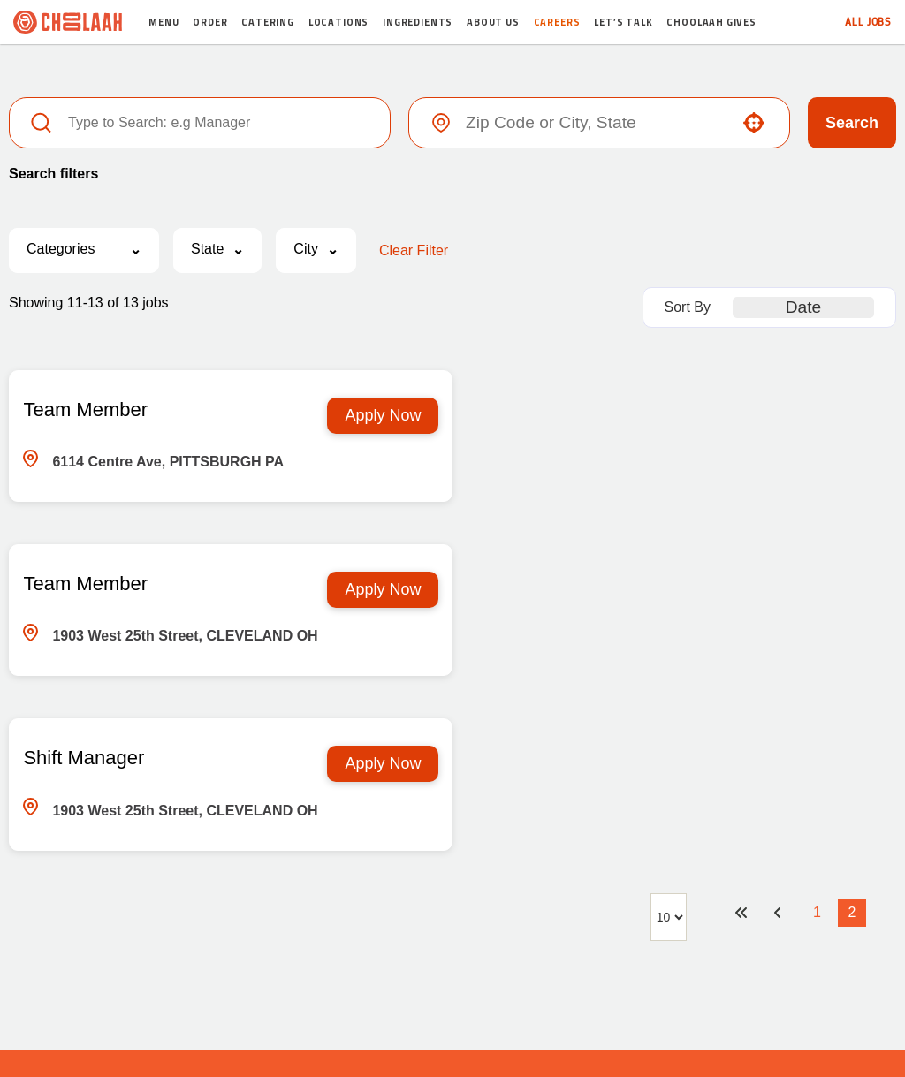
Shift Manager (83, 584)
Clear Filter (413, 250)
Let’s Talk (623, 22)
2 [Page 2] (852, 739)
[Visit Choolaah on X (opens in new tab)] (429, 930)
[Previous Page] (779, 739)
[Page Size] (668, 744)
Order (210, 22)
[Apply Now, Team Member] (361, 416)
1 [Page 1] (817, 739)
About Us (493, 22)
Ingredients (417, 22)
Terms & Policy (512, 984)
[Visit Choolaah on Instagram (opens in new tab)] (459, 930)
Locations (338, 22)
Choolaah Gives (711, 22)
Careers (557, 22)
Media (367, 984)
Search (851, 123)
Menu (163, 22)
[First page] (741, 739)
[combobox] (596, 123)
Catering (267, 22)
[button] (753, 122)
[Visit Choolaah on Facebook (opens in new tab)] (400, 930)
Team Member (85, 409)
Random (426, 984)
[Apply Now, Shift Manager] (361, 591)
